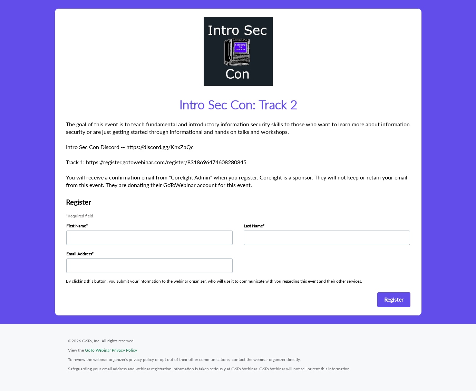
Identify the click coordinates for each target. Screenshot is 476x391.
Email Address (79, 253)
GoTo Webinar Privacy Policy (111, 350)
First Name (76, 225)
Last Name (253, 225)
